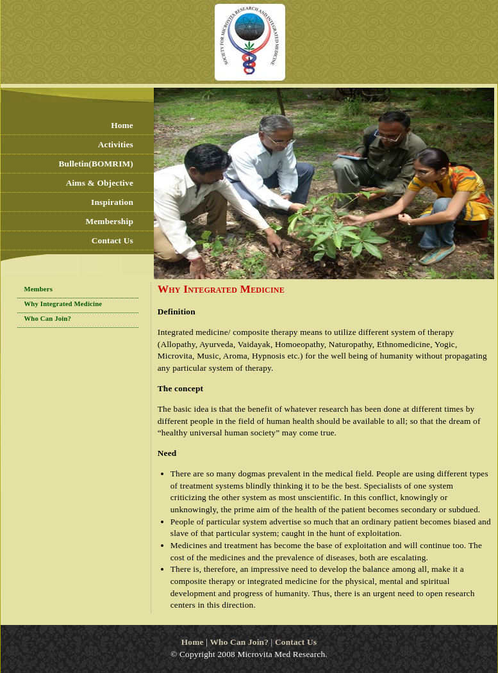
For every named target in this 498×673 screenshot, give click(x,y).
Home (122, 125)
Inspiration (112, 202)
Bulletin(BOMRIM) (96, 163)
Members (38, 289)
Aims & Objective (99, 183)
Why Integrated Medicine (63, 303)
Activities (115, 144)
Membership (109, 221)
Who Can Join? (47, 318)
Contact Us (112, 240)
